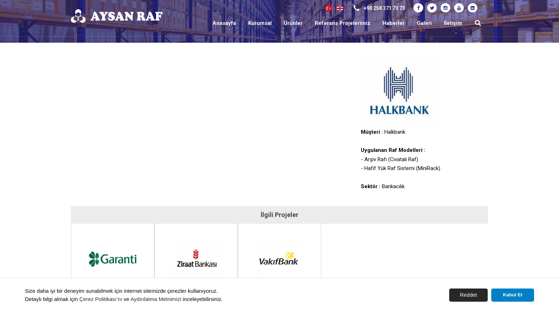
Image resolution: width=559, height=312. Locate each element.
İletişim (453, 23)
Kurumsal (260, 23)
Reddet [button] (468, 295)
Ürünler (293, 23)
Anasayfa (224, 23)
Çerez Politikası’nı (101, 299)
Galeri (424, 23)
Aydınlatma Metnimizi (155, 299)
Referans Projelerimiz (342, 23)
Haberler (394, 23)
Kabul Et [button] (513, 294)
